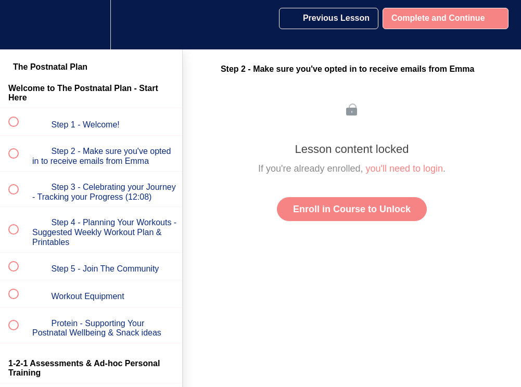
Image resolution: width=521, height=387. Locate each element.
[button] (19, 24)
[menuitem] (91, 24)
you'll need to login (404, 168)
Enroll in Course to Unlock (352, 209)
